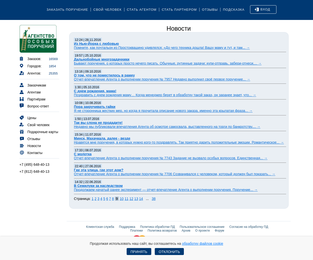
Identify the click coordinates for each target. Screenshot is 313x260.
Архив (186, 230)
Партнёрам (32, 98)
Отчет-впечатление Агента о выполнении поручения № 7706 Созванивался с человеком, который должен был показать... (174, 174)
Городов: (30, 65)
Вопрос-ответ (34, 105)
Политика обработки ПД (157, 227)
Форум (219, 230)
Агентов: (30, 73)
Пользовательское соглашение (202, 227)
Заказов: (30, 58)
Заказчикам (32, 85)
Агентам (30, 91)
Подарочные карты (38, 131)
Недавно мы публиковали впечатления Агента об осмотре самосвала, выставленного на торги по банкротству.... (167, 127)
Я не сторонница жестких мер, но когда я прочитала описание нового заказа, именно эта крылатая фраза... (163, 111)
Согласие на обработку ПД (248, 227)
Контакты (30, 152)
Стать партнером (179, 9)
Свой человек (107, 9)
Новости (30, 145)
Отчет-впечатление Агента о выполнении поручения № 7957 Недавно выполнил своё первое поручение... (162, 79)
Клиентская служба (100, 227)
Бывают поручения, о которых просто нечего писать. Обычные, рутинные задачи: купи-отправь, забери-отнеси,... (167, 63)
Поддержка (127, 227)
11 (127, 199)
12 (131, 199)
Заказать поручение (67, 9)
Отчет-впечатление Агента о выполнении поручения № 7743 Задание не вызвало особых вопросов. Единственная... (170, 158)
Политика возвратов (162, 230)
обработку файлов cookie (202, 244)
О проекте (202, 230)
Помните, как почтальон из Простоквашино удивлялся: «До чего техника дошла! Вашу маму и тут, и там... (162, 48)
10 (122, 199)
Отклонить (169, 252)
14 (141, 199)
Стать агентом (141, 9)
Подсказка (234, 9)
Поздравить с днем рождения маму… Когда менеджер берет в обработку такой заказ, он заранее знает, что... (165, 95)
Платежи (136, 230)
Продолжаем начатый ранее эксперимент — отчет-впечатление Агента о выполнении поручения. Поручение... (166, 190)
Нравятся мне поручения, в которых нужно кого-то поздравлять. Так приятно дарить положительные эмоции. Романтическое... (179, 142)
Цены (27, 117)
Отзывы (210, 9)
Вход (262, 9)
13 (136, 199)
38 (154, 199)
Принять (139, 252)
